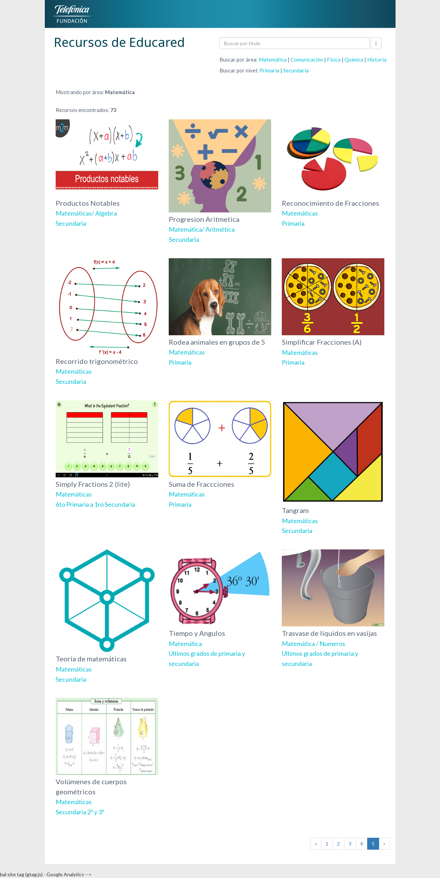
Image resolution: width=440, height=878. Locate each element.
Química (353, 59)
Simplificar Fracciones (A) (333, 312)
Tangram (333, 467)
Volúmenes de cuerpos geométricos (107, 757)
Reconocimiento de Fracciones (333, 173)
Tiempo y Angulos (220, 608)
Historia (376, 59)
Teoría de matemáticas (107, 616)
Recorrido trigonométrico (107, 321)
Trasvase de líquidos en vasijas (333, 608)
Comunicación (307, 59)
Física (334, 59)
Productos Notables (107, 173)
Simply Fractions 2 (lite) (107, 454)
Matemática (273, 59)
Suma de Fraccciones (220, 454)
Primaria (269, 70)
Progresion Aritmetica (220, 181)
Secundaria (296, 70)
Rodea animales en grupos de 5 (220, 312)
